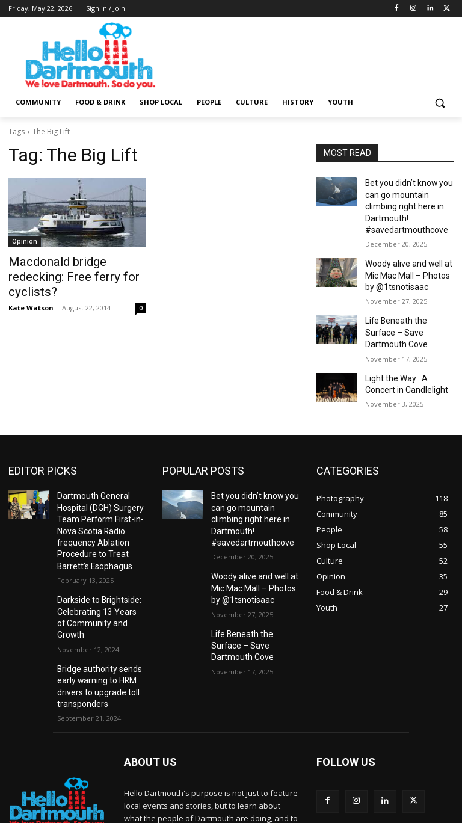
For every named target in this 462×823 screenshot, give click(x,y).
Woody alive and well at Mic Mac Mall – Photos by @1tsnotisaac (407, 255)
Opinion (24, 241)
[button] (439, 102)
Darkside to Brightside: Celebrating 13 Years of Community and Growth (96, 558)
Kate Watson (31, 289)
